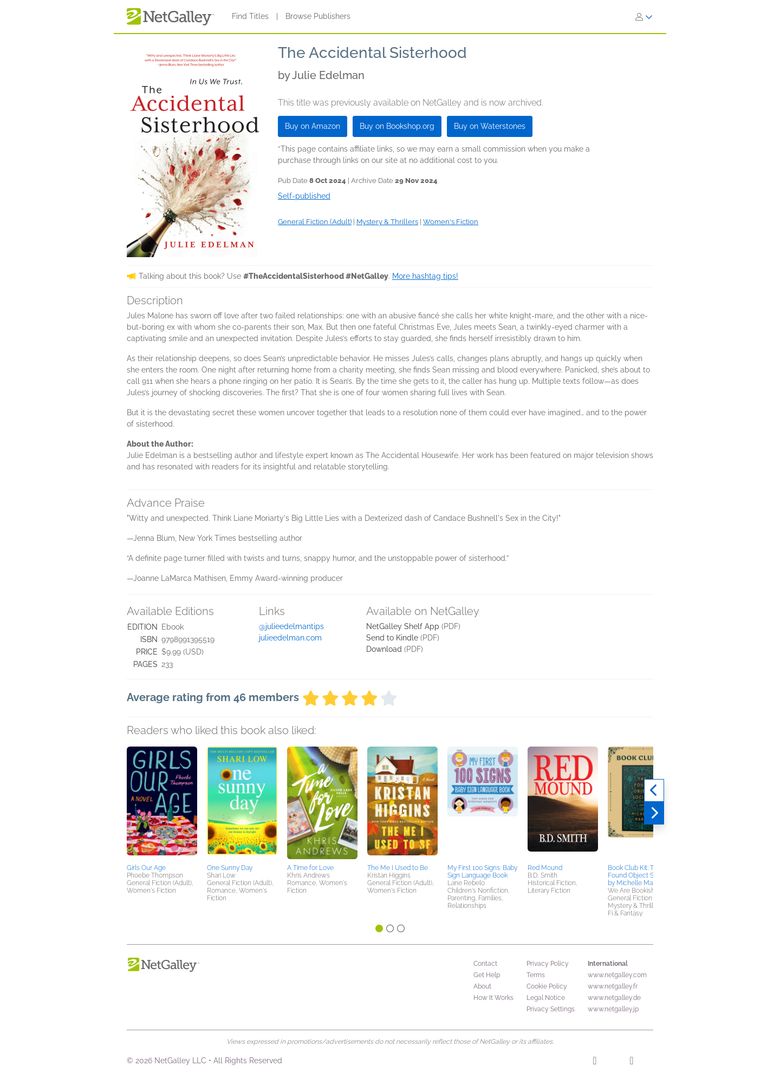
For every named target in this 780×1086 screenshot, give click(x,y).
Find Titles (250, 16)
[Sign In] (644, 16)
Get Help (486, 975)
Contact (485, 963)
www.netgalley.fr (613, 986)
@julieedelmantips (291, 626)
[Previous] (654, 790)
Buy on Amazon (312, 126)
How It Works (493, 998)
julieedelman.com (290, 637)
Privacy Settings (550, 1009)
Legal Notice (545, 998)
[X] (631, 1062)
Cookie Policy (546, 986)
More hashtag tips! (425, 276)
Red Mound (545, 868)
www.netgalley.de (614, 998)
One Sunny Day (229, 868)
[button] (162, 803)
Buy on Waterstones (489, 126)
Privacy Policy (547, 963)
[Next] (654, 813)
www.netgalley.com (617, 975)
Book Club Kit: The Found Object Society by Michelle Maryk (640, 875)
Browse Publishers (317, 16)
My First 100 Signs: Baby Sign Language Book (482, 871)
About (482, 986)
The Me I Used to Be (397, 868)
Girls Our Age (146, 868)
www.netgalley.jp (613, 1009)
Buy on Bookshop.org (397, 126)
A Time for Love (310, 868)
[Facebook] (594, 1062)
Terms (535, 975)
